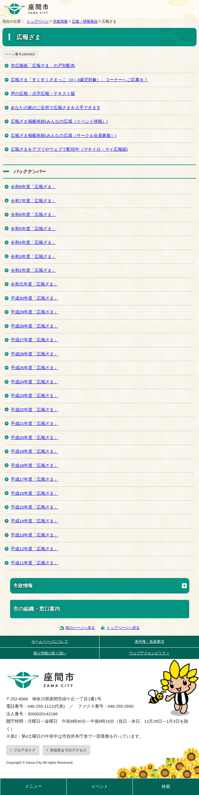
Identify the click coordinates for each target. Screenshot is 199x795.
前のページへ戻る (80, 628)
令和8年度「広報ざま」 (33, 186)
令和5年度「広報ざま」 (33, 228)
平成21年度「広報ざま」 (34, 423)
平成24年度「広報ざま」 (34, 382)
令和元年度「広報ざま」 (34, 284)
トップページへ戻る (123, 628)
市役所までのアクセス (68, 750)
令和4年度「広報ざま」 (33, 242)
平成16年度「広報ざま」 (34, 493)
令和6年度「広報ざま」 (33, 214)
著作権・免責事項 (149, 641)
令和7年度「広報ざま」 (33, 201)
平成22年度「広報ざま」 (34, 409)
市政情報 (60, 21)
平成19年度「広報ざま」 (34, 451)
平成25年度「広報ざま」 (34, 367)
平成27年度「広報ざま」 (34, 340)
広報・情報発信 (85, 21)
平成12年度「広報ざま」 (34, 549)
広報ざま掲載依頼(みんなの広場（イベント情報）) (59, 121)
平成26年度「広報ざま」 (34, 354)
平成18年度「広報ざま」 (34, 465)
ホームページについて (50, 641)
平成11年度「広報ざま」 (34, 563)
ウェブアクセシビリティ (149, 653)
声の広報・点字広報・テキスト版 (43, 93)
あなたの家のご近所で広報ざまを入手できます (56, 107)
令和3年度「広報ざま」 (33, 256)
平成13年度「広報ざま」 (34, 535)
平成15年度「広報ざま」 (34, 507)
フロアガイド (24, 750)
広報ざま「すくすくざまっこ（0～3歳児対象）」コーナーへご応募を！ (79, 80)
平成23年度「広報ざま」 (34, 395)
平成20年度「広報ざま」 (34, 437)
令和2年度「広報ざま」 (33, 270)
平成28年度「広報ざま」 (34, 326)
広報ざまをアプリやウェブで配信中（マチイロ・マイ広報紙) (69, 149)
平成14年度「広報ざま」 (34, 521)
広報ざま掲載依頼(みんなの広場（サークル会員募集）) (63, 135)
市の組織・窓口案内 (36, 609)
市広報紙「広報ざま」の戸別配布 (43, 65)
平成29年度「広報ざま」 (34, 312)
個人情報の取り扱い (49, 653)
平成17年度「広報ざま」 (34, 479)
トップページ (38, 21)
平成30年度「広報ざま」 (34, 298)
